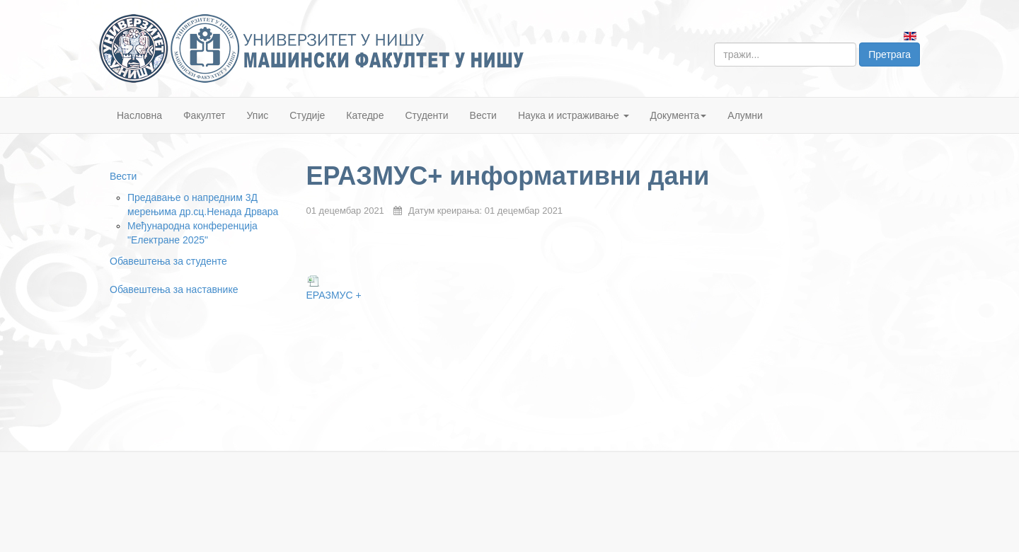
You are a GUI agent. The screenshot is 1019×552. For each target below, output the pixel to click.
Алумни (745, 115)
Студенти (426, 115)
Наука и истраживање (573, 115)
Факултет (204, 115)
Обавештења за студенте (168, 261)
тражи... (714, 42)
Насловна (139, 115)
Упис (258, 115)
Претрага (889, 54)
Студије (307, 115)
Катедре (365, 115)
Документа (678, 115)
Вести (483, 115)
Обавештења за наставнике (174, 289)
